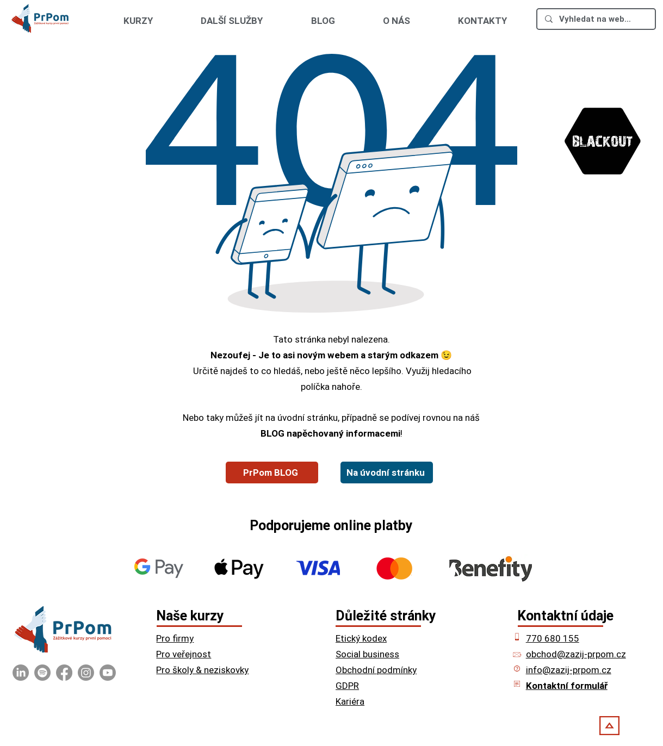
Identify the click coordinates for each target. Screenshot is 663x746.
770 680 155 (552, 638)
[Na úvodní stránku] (386, 472)
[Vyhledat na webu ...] (595, 19)
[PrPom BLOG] (272, 472)
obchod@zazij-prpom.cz (576, 654)
